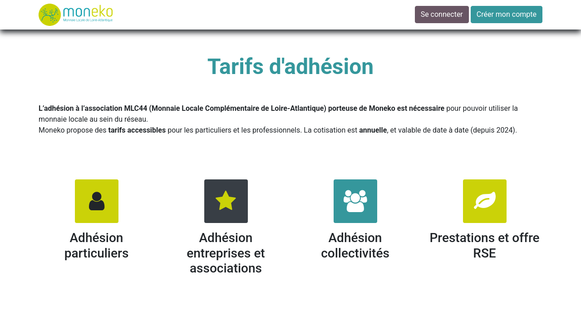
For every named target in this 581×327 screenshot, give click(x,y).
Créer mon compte (507, 14)
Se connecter (442, 14)
